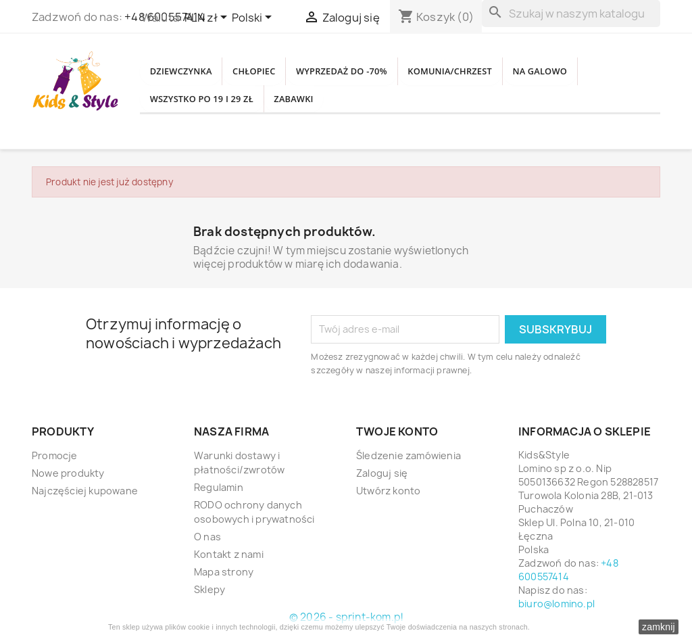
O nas (207, 536)
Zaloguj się (381, 473)
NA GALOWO (185, 103)
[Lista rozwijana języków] (254, 18)
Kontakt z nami (229, 554)
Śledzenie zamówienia (408, 455)
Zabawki (416, 103)
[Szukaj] (571, 13)
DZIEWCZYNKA (189, 67)
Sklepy (209, 589)
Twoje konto (397, 431)
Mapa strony (223, 571)
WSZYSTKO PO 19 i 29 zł (305, 103)
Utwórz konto (388, 490)
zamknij (658, 626)
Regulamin (218, 487)
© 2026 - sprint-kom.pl (346, 617)
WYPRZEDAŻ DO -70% (384, 67)
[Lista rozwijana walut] (208, 18)
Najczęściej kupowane (85, 490)
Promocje (55, 455)
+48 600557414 (568, 570)
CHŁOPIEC (278, 67)
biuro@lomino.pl (556, 603)
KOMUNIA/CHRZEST (515, 67)
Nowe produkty (68, 473)
